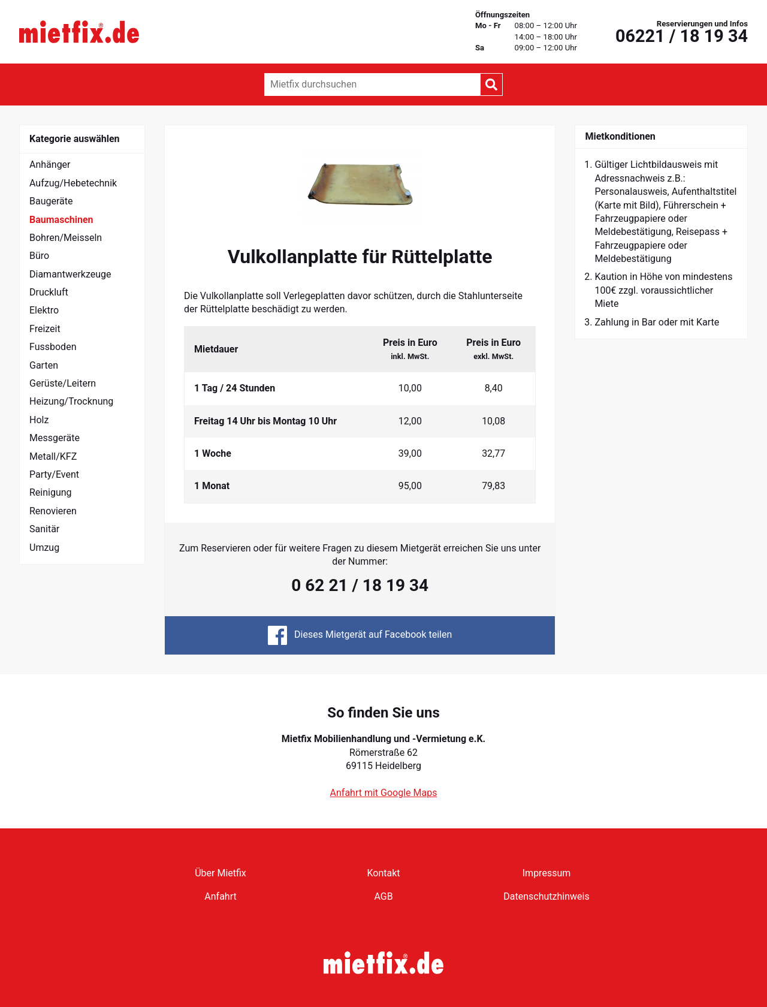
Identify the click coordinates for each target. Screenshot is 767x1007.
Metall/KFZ (53, 456)
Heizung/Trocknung (71, 401)
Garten (43, 365)
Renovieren (53, 511)
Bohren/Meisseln (65, 237)
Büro (39, 255)
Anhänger (50, 164)
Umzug (44, 547)
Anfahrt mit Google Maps (383, 792)
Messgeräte (54, 438)
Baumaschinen (61, 219)
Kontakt (383, 873)
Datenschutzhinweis (546, 896)
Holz (39, 420)
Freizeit (45, 328)
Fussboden (52, 346)
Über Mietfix (220, 873)
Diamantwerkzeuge (70, 274)
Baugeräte (51, 201)
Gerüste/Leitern (62, 383)
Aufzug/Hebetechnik (73, 183)
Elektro (44, 310)
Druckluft (48, 292)
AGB (383, 896)
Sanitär (44, 529)
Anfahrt (220, 896)
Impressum (547, 873)
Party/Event (54, 474)
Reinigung (50, 492)
